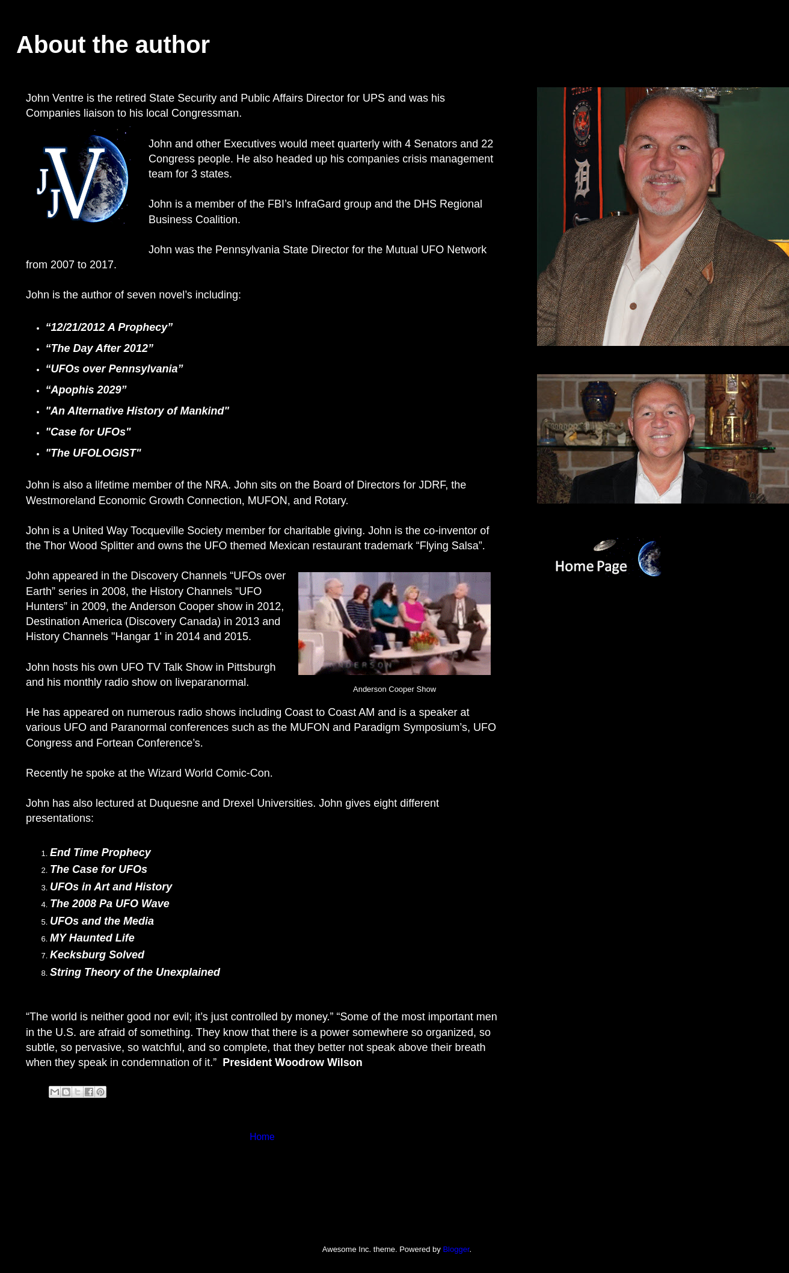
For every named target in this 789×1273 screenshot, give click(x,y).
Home (262, 1137)
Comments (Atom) (286, 1175)
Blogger (456, 1249)
